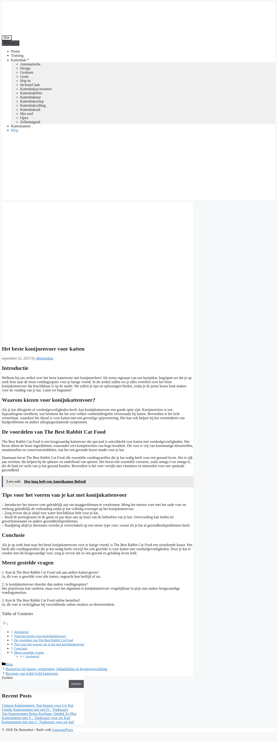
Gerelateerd (32, 656)
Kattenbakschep (32, 101)
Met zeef (26, 114)
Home (15, 51)
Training (17, 55)
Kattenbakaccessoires (36, 89)
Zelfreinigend (30, 122)
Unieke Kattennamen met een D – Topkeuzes (35, 709)
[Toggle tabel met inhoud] (5, 624)
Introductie (21, 632)
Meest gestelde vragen (29, 652)
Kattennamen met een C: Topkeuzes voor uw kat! (38, 722)
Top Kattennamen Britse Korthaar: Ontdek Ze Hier (39, 714)
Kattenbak (20, 60)
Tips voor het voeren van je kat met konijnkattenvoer (49, 644)
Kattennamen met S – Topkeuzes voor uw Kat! (36, 718)
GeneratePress (62, 730)
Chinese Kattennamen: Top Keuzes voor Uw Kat (37, 705)
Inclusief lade (30, 85)
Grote (24, 76)
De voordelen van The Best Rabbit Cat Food (43, 640)
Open (24, 118)
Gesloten (26, 72)
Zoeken (7, 678)
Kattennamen (20, 126)
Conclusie (21, 648)
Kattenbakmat (30, 97)
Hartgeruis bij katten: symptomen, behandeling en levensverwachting (56, 669)
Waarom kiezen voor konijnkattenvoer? (40, 636)
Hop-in (25, 81)
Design (25, 68)
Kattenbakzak (30, 110)
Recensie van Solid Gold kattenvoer (32, 673)
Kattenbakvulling (33, 105)
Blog (14, 130)
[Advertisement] (138, 168)
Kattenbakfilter (31, 93)
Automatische (30, 64)
